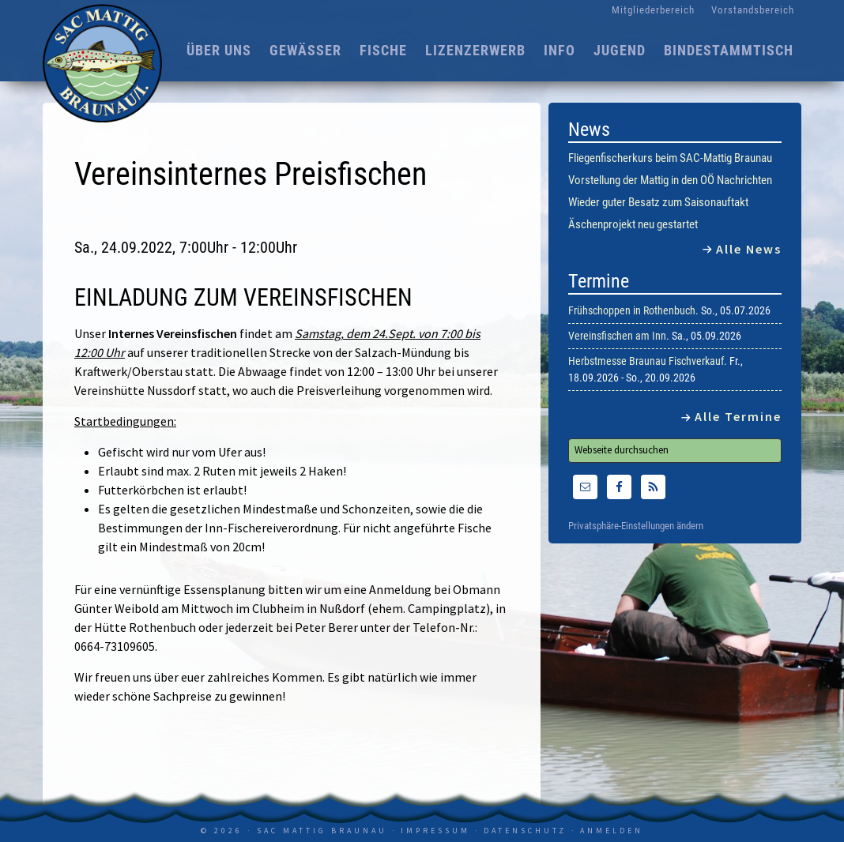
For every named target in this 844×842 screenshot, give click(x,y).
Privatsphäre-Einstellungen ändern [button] (635, 526)
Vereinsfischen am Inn (617, 335)
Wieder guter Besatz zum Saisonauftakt (658, 202)
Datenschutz (525, 830)
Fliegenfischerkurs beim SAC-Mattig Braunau (670, 158)
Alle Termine (738, 416)
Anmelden (611, 830)
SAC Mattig (106, 63)
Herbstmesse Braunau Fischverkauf (646, 361)
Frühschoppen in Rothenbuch (631, 310)
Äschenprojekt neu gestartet (633, 224)
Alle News (749, 249)
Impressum (435, 830)
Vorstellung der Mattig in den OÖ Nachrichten (670, 180)
